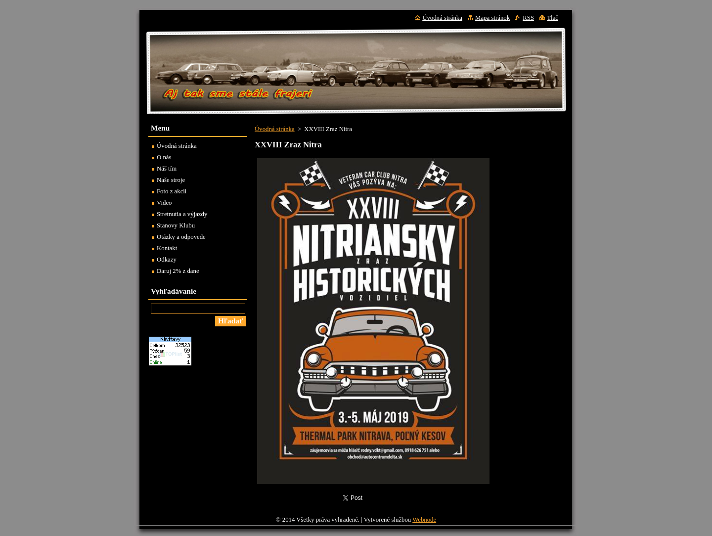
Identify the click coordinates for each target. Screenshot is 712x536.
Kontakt (167, 248)
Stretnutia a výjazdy (182, 214)
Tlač (552, 17)
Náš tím (167, 168)
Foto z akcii (171, 191)
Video (164, 202)
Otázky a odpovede (181, 236)
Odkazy (167, 259)
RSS (528, 17)
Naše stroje (171, 180)
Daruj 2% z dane (178, 271)
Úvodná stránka (275, 129)
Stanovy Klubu (176, 225)
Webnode (424, 522)
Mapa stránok (492, 17)
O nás (164, 157)
